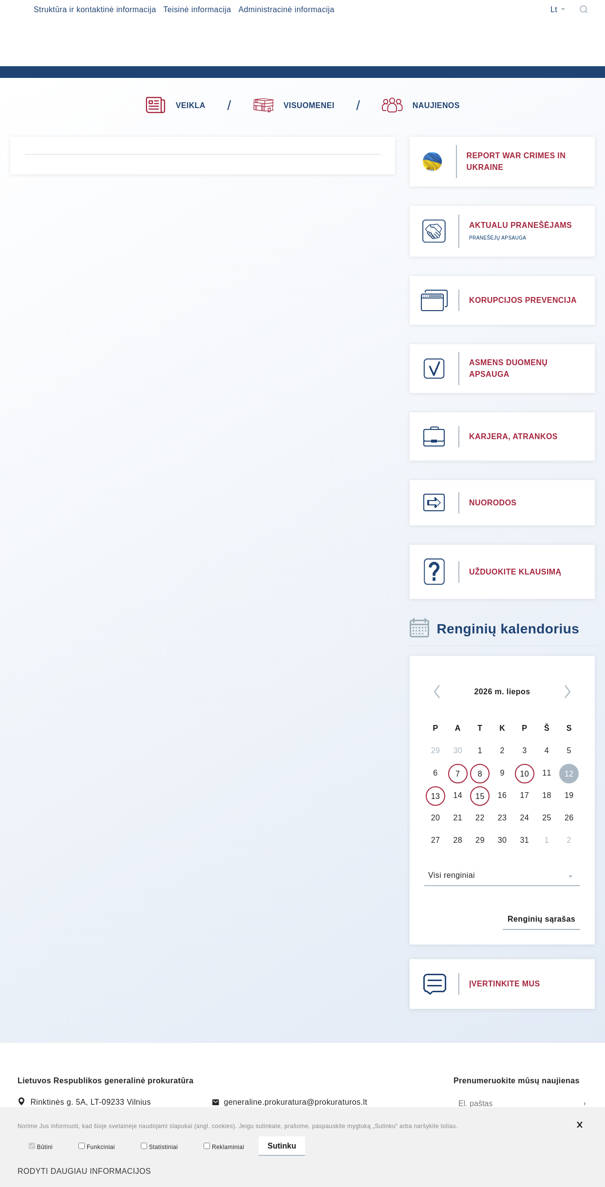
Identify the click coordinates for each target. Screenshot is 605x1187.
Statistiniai (159, 1146)
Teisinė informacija (197, 9)
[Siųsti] (585, 1104)
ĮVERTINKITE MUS (504, 984)
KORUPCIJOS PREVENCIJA (523, 300)
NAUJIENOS (420, 105)
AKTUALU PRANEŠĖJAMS (520, 225)
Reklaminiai (224, 1146)
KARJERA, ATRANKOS (513, 436)
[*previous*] (437, 691)
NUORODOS (492, 503)
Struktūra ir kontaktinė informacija (95, 9)
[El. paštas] (514, 1104)
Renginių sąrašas (541, 919)
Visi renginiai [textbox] (451, 875)
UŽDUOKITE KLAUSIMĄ (515, 572)
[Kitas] (567, 691)
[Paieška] (583, 9)
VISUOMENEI (294, 104)
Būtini (41, 1146)
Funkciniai (96, 1146)
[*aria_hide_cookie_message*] (580, 1125)
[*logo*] (175, 63)
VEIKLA (175, 105)
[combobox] (502, 876)
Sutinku (281, 1146)
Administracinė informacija (286, 9)
